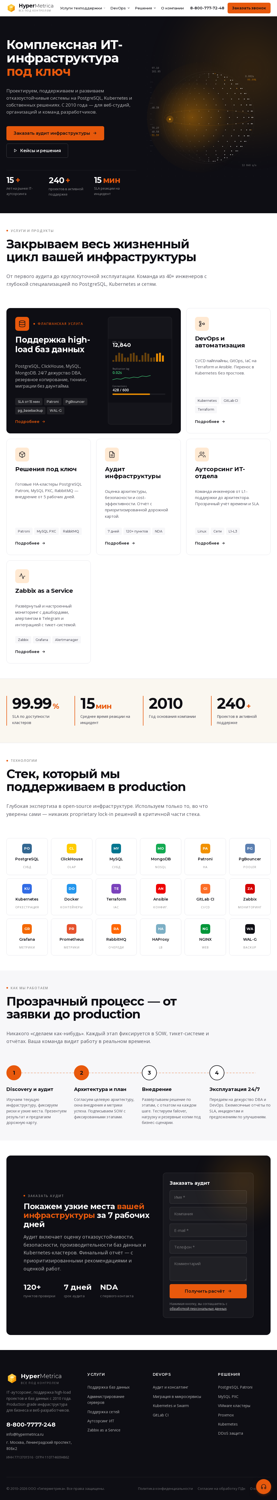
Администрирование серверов (105, 1399)
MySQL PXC (228, 1396)
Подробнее (30, 426)
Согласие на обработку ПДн (221, 1488)
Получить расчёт (208, 1291)
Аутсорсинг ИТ (100, 1420)
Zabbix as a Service (103, 1429)
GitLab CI (161, 1415)
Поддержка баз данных (108, 1387)
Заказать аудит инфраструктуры (55, 133)
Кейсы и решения (37, 150)
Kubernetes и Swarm (171, 1405)
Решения (145, 8)
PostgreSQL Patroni (235, 1387)
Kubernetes (228, 1424)
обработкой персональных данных (198, 1308)
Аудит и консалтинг (170, 1387)
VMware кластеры (234, 1405)
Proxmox (226, 1415)
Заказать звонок (249, 8)
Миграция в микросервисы (177, 1396)
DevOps (120, 8)
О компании (172, 8)
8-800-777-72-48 (207, 8)
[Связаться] (263, 1486)
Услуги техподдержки (83, 8)
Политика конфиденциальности (165, 1488)
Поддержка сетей (103, 1411)
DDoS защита (230, 1433)
